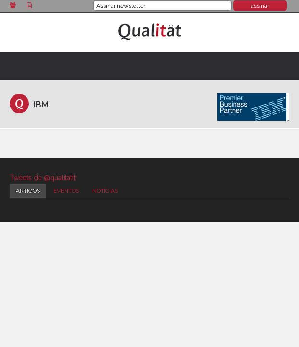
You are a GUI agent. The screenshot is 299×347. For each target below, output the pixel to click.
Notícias (105, 190)
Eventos (66, 190)
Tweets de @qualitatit (43, 178)
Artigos (28, 190)
